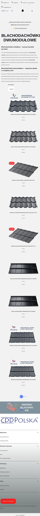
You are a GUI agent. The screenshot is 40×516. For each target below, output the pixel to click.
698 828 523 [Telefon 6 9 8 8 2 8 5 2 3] (16, 2)
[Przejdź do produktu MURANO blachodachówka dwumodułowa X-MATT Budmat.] (23, 369)
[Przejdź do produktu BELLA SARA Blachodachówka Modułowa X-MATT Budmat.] (23, 137)
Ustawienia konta (4, 440)
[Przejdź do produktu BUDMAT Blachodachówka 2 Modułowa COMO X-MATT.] (23, 169)
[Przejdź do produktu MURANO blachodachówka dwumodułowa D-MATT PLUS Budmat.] (23, 334)
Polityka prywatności (5, 471)
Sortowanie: (11, 84)
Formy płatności (4, 450)
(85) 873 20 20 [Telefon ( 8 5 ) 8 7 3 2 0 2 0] (6, 2)
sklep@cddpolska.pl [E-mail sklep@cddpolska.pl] (7, 7)
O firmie (2, 489)
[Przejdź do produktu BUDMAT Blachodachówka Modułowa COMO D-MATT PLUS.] (23, 235)
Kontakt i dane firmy (4, 485)
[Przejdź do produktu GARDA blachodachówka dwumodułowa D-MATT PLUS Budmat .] (23, 268)
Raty (1, 454)
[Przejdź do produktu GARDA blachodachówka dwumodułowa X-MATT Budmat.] (23, 301)
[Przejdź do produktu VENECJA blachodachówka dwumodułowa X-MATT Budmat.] (23, 102)
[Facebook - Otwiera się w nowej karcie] (1, 426)
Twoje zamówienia (4, 436)
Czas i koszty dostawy (5, 458)
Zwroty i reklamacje (4, 475)
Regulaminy (3, 468)
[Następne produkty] (26, 396)
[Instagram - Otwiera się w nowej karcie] (6, 426)
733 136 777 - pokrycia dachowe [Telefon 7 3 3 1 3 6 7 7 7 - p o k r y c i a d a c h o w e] (28, 2)
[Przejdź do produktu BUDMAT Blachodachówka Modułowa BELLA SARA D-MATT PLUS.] (23, 203)
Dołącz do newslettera (8, 501)
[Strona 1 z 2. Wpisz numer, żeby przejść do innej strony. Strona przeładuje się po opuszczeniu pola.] (21, 396)
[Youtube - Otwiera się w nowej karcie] (10, 426)
